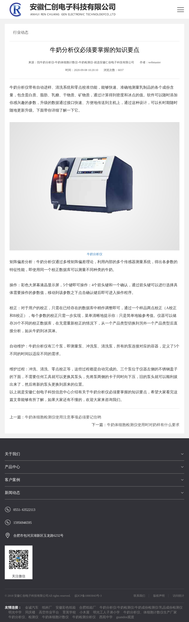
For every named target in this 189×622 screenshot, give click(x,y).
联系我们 (139, 595)
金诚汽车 (31, 607)
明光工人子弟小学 (106, 612)
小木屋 (84, 612)
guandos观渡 (125, 617)
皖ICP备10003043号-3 (88, 595)
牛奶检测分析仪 (84, 617)
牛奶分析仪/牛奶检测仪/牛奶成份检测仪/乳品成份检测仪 (141, 607)
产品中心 (12, 467)
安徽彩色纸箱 (66, 607)
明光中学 (15, 612)
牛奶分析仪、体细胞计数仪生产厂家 (150, 612)
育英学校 (69, 612)
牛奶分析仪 (94, 254)
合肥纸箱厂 (87, 607)
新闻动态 (12, 493)
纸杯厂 (47, 607)
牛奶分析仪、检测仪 (23, 617)
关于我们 (12, 454)
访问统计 (178, 595)
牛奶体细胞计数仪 (55, 617)
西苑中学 (106, 617)
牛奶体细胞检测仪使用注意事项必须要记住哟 (63, 417)
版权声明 (159, 595)
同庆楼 (30, 612)
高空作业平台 (49, 612)
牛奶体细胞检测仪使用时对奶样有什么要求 (143, 425)
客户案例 (12, 480)
